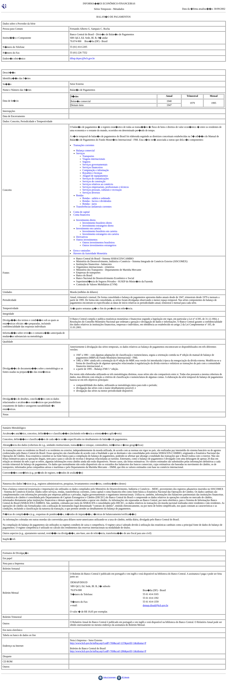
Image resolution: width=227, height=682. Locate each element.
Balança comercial (85, 150)
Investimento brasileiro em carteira (99, 231)
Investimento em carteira (88, 228)
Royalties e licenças (92, 173)
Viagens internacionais (93, 159)
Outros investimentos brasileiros (98, 242)
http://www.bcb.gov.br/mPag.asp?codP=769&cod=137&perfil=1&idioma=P (108, 643)
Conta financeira (81, 214)
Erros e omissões (81, 250)
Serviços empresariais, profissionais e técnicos (105, 187)
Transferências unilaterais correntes (94, 206)
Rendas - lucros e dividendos (96, 201)
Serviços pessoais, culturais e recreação (102, 189)
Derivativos (82, 237)
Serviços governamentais (94, 164)
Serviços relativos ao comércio (97, 184)
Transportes (88, 156)
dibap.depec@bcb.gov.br (82, 58)
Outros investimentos (86, 239)
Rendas (80, 195)
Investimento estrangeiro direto (98, 225)
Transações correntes (83, 145)
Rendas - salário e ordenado (96, 198)
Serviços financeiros (92, 167)
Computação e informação (95, 170)
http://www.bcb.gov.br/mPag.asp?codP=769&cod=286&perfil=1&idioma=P (108, 651)
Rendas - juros (89, 203)
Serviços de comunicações (95, 178)
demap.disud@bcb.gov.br (155, 605)
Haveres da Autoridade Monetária (90, 253)
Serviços (80, 153)
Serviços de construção (94, 181)
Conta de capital (81, 212)
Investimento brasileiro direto (97, 223)
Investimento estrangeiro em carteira (100, 234)
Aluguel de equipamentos (95, 175)
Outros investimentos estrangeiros (99, 245)
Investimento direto (86, 220)
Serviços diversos (91, 192)
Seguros (86, 161)
